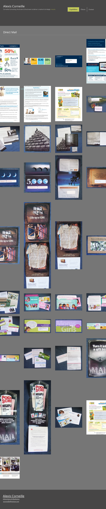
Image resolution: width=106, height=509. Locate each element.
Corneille (18, 6)
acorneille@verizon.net (11, 501)
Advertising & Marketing (11, 499)
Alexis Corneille (13, 496)
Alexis (7, 6)
